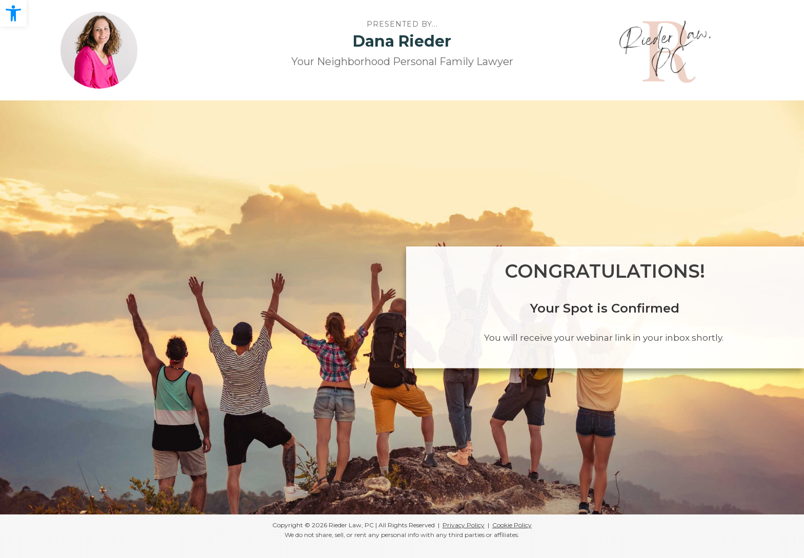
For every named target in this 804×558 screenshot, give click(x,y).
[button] (13, 13)
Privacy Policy (464, 525)
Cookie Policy (512, 525)
